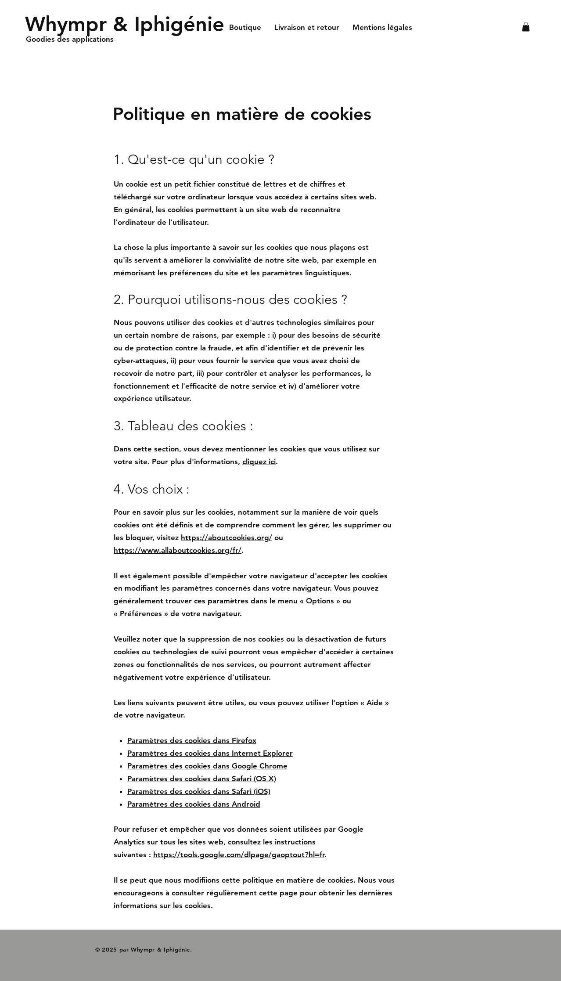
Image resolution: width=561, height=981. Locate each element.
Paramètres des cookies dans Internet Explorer (210, 753)
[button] (526, 27)
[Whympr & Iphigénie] (124, 24)
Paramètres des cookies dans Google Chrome (207, 765)
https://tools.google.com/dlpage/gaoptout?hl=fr (238, 854)
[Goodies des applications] (72, 39)
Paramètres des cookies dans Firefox (191, 740)
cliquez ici (259, 461)
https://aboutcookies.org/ (226, 537)
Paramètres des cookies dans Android (193, 804)
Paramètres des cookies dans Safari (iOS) (198, 791)
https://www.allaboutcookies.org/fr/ (177, 550)
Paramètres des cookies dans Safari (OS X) (201, 778)
